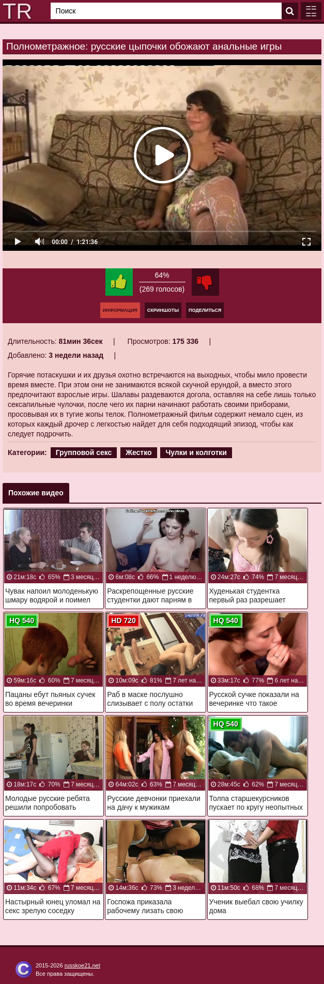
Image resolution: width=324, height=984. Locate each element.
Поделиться (205, 310)
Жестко (138, 452)
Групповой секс (84, 452)
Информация (120, 310)
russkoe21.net (82, 965)
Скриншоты (163, 310)
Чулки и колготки (196, 452)
